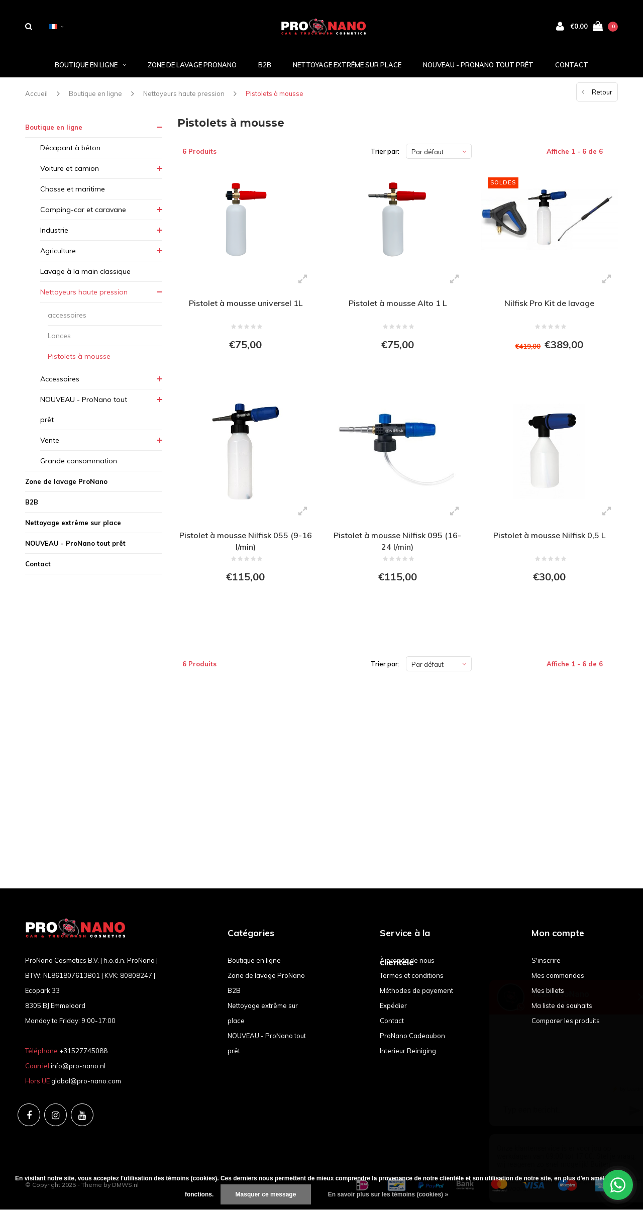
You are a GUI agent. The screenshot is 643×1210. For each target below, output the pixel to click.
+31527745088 (83, 1051)
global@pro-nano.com (86, 1081)
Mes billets (547, 990)
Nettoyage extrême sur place (347, 65)
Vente (49, 440)
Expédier (393, 1005)
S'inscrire (546, 960)
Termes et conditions (412, 975)
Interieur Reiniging (408, 1051)
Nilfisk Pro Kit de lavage (549, 303)
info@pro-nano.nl (78, 1066)
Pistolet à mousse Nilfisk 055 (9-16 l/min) (245, 541)
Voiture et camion (69, 168)
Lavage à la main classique (85, 271)
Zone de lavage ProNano (192, 65)
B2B (264, 65)
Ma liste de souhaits (561, 1005)
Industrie (54, 230)
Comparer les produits (565, 1021)
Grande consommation (78, 460)
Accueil (36, 93)
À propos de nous (407, 960)
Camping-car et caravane (83, 209)
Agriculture (58, 250)
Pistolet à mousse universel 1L (245, 303)
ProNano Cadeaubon (412, 1036)
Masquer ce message (266, 1194)
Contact (571, 65)
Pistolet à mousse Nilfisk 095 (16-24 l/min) (397, 541)
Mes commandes (557, 975)
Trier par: (385, 151)
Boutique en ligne (90, 65)
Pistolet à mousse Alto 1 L (398, 303)
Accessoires (59, 378)
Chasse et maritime (72, 188)
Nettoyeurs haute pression (184, 93)
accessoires (67, 315)
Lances (59, 335)
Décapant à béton (70, 147)
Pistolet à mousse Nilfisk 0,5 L (549, 535)
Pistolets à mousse (274, 93)
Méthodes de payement (416, 990)
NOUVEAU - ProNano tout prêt (478, 65)
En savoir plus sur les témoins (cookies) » (388, 1194)
